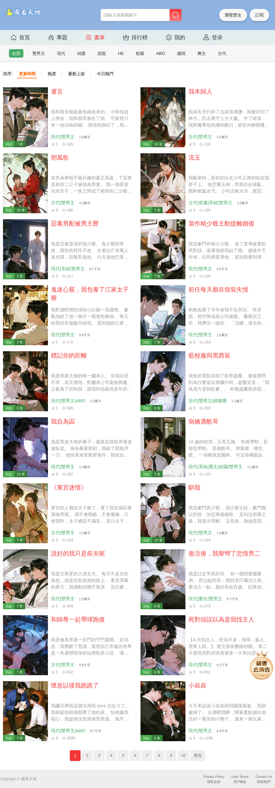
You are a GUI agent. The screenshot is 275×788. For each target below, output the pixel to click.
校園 (140, 53)
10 (183, 756)
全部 (16, 53)
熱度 (52, 73)
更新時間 (27, 73)
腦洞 (181, 53)
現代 (61, 53)
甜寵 (102, 53)
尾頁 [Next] (198, 756)
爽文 (201, 53)
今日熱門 (105, 73)
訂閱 (259, 15)
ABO (160, 53)
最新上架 (76, 73)
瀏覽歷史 (233, 15)
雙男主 (38, 53)
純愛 (81, 53)
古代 (222, 53)
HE (121, 53)
